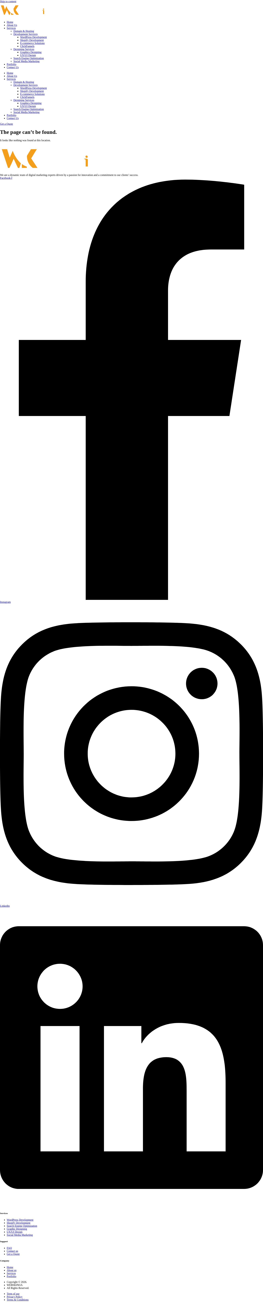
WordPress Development (33, 37)
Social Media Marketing (26, 61)
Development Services (25, 34)
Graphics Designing (31, 52)
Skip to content (8, 1)
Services (11, 28)
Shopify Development (32, 40)
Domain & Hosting (23, 31)
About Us (12, 25)
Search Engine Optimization (28, 58)
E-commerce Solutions (32, 43)
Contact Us (13, 67)
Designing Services (23, 49)
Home (10, 22)
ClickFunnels (27, 46)
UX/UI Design (28, 55)
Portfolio (11, 64)
